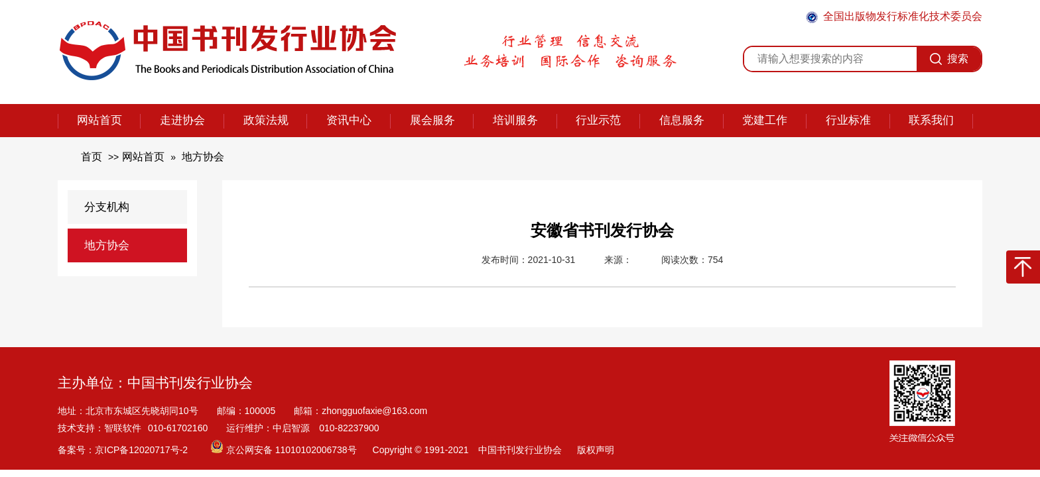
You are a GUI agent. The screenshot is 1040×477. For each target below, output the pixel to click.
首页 (91, 156)
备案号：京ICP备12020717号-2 (124, 450)
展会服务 (432, 120)
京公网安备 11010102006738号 (284, 450)
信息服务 (681, 120)
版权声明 (595, 450)
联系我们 (931, 120)
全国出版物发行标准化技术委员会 (894, 17)
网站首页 (99, 120)
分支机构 (106, 207)
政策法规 (266, 120)
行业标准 (848, 120)
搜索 (949, 59)
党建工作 (764, 120)
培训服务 (515, 120)
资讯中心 (348, 120)
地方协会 (203, 156)
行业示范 (598, 120)
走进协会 (182, 120)
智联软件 (122, 428)
